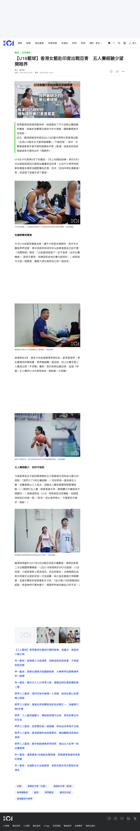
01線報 (6, 825)
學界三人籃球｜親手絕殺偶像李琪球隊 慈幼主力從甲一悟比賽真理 (47, 746)
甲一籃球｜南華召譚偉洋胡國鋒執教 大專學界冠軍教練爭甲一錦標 (47, 674)
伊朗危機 (52, 43)
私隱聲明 (78, 825)
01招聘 (27, 825)
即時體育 (26, 52)
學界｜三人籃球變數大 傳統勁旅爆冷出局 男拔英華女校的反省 (47, 717)
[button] (111, 71)
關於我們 (16, 825)
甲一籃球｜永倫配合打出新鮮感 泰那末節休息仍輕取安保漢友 (47, 768)
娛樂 (28, 43)
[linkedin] (128, 818)
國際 (92, 43)
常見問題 (56, 825)
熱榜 (83, 43)
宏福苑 (64, 43)
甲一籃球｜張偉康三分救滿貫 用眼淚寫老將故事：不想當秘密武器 (47, 663)
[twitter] (135, 818)
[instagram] (115, 818)
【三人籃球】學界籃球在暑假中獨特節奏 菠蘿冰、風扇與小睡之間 (47, 652)
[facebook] (108, 818)
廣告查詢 (36, 825)
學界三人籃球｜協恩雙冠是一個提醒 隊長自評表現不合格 (47, 726)
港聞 (20, 43)
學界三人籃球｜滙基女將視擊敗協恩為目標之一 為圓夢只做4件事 (47, 706)
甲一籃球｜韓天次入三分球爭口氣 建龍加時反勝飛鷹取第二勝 (47, 684)
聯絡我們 (67, 825)
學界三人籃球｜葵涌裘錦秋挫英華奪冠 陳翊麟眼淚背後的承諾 (47, 735)
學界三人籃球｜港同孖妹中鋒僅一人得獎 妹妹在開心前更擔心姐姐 (47, 696)
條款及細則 (90, 825)
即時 (74, 43)
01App (46, 825)
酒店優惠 (39, 43)
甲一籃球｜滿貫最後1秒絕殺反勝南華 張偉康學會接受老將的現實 (47, 757)
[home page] (8, 43)
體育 (17, 52)
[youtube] (122, 818)
